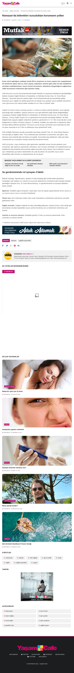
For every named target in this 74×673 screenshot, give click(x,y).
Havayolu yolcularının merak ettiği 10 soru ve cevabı (14, 164)
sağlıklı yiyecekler (14, 11)
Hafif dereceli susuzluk (10, 93)
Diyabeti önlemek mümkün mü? (14, 468)
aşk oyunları (44, 616)
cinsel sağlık (9, 620)
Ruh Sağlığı (33, 558)
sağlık (7, 462)
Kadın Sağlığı (10, 616)
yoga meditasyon (20, 144)
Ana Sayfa (5, 11)
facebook (14, 654)
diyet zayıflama (44, 620)
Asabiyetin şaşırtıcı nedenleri (13, 429)
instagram (60, 654)
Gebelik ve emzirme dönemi (13, 215)
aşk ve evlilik (47, 558)
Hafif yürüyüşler (7, 144)
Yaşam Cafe (44, 664)
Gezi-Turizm (44, 611)
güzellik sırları (10, 625)
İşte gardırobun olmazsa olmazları (35, 164)
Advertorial (9, 558)
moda (59, 558)
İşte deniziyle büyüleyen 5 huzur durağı (16, 544)
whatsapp (36, 654)
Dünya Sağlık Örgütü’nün (19, 117)
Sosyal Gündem (10, 500)
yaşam (7, 424)
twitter (25, 654)
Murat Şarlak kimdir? (10, 506)
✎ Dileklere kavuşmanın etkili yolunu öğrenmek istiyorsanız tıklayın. (26, 223)
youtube (32, 656)
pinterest (48, 654)
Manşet (13, 240)
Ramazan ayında (33, 125)
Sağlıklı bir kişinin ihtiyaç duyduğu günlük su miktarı (21, 110)
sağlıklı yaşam (10, 386)
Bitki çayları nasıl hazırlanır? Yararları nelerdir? (58, 164)
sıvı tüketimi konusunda (28, 181)
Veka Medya (43, 656)
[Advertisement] (37, 339)
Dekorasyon (9, 611)
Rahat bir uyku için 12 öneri (12, 391)
